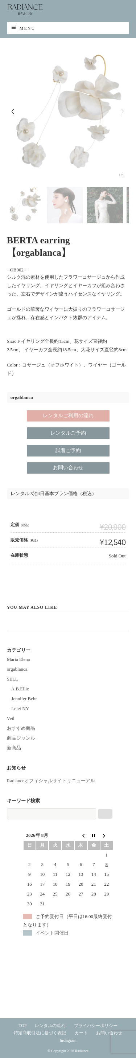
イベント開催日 (52, 933)
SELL (12, 679)
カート (81, 1033)
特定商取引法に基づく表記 (40, 1033)
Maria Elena (18, 659)
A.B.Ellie (20, 688)
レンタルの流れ (50, 1025)
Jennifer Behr (24, 698)
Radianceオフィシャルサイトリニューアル (51, 780)
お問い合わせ (109, 1033)
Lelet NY (20, 708)
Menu (27, 28)
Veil (11, 718)
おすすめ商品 (21, 728)
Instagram (68, 1040)
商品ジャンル (21, 738)
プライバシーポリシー (96, 1025)
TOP (22, 1025)
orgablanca (17, 669)
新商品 (14, 748)
